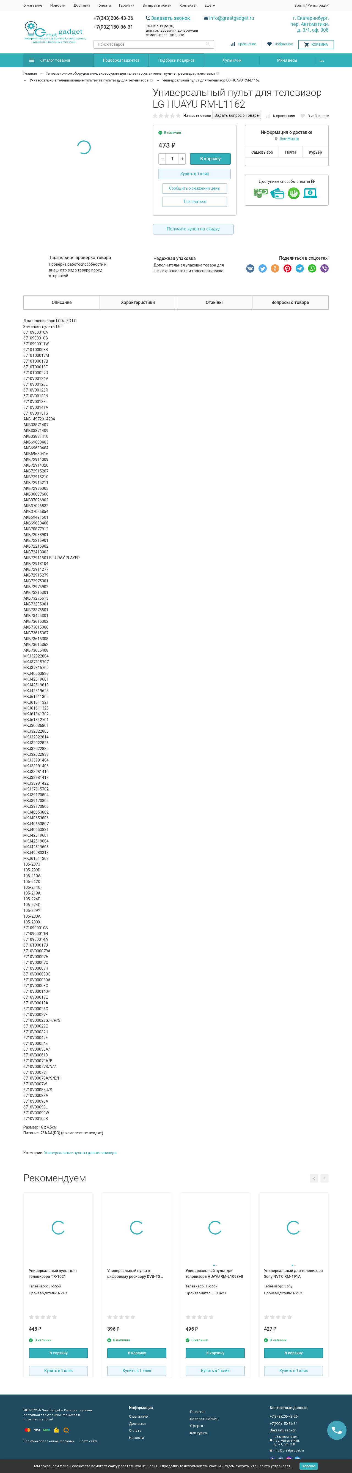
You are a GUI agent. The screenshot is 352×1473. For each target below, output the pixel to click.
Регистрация (318, 5)
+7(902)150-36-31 (113, 27)
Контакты (188, 5)
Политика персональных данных (48, 1441)
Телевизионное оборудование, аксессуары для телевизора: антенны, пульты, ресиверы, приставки (130, 73)
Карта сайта (89, 1441)
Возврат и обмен (157, 5)
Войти (300, 5)
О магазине (32, 5)
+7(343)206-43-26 (113, 18)
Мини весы (287, 60)
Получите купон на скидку (193, 229)
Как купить (199, 1433)
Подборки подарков (176, 60)
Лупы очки (231, 60)
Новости (57, 5)
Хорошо (308, 1466)
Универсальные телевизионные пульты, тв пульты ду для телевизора (89, 80)
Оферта (196, 1426)
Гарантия (126, 5)
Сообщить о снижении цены (194, 188)
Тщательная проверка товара (80, 257)
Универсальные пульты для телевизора (80, 1153)
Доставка (81, 5)
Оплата (104, 5)
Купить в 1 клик (194, 174)
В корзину (210, 158)
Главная (30, 73)
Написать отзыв (197, 115)
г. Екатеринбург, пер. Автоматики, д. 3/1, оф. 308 (309, 24)
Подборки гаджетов (121, 60)
